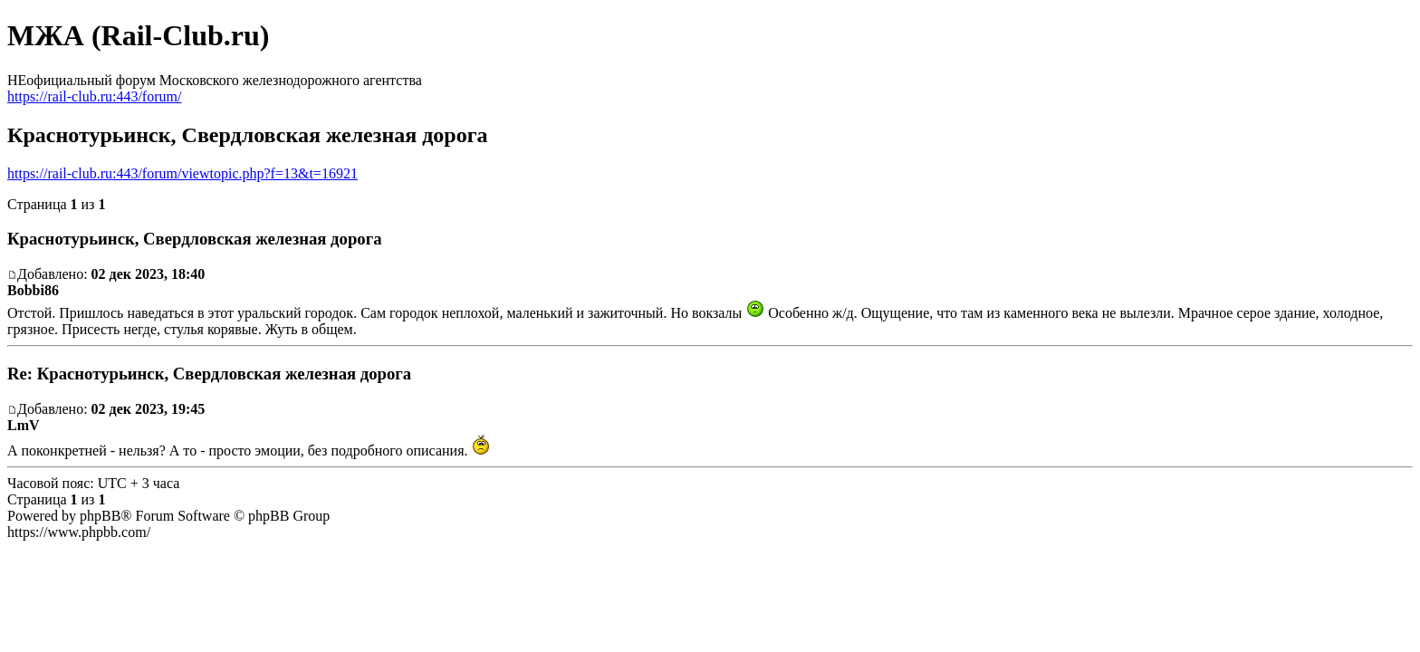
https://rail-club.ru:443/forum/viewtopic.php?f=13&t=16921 (182, 173)
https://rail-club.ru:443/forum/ (94, 96)
